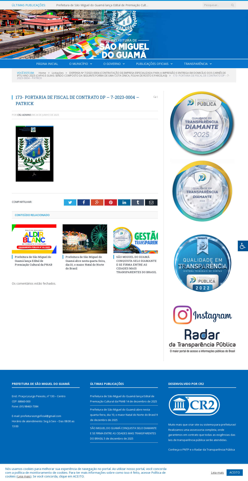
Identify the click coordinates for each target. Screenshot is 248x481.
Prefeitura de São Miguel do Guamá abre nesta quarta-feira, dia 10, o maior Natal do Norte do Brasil (85, 262)
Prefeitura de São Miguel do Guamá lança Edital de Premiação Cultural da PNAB (104, 5)
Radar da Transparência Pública (214, 449)
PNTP (185, 449)
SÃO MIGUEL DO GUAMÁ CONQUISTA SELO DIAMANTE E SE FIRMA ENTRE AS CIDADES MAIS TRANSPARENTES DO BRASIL (136, 264)
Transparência (196, 64)
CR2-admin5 (24, 114)
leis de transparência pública (186, 440)
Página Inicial (47, 64)
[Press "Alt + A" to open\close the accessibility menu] (243, 246)
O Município (78, 64)
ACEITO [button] (234, 472)
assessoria (197, 430)
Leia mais (23, 476)
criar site (193, 424)
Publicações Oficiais (152, 64)
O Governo (112, 64)
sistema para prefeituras (219, 424)
